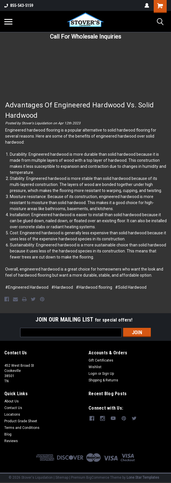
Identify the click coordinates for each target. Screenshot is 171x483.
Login (93, 373)
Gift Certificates (101, 360)
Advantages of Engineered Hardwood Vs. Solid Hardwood (79, 110)
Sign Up (108, 373)
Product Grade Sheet (20, 421)
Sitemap (61, 477)
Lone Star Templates (143, 477)
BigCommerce (97, 477)
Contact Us (13, 408)
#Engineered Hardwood (26, 287)
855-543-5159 (18, 5)
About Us (11, 401)
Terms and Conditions (22, 427)
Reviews (11, 441)
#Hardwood (62, 287)
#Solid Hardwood (130, 287)
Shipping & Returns (103, 380)
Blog (8, 434)
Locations (12, 414)
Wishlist (95, 367)
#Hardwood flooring (94, 287)
